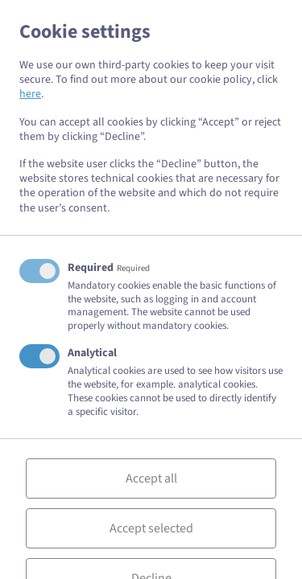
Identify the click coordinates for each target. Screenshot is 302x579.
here (30, 94)
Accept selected (151, 528)
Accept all (151, 478)
